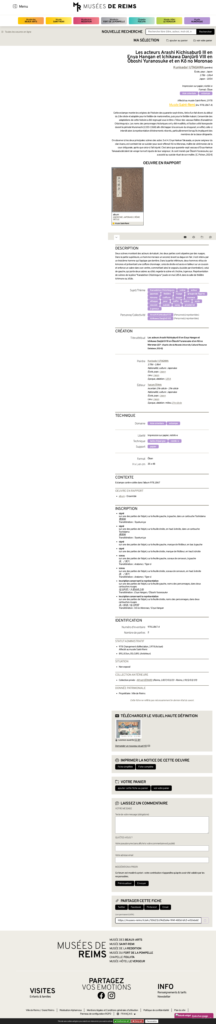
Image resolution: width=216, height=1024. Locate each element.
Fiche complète (145, 766)
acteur (194, 290)
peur (165, 301)
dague (179, 297)
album (116, 215)
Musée (58, 20)
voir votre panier (202, 40)
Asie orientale (189, 93)
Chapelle (142, 20)
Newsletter (164, 997)
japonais (154, 293)
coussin (153, 305)
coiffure (166, 297)
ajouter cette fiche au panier (133, 788)
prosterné (190, 305)
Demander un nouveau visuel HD (131, 746)
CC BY (137, 740)
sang (177, 305)
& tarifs (172, 992)
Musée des (31, 20)
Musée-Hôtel (169, 20)
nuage (179, 293)
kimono (153, 297)
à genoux (154, 308)
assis (197, 301)
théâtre (167, 293)
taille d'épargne (157, 441)
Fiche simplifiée (125, 766)
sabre (186, 301)
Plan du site (179, 1010)
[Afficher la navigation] (15, 7)
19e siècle (177, 402)
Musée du (114, 20)
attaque (154, 301)
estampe (205, 93)
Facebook (136, 907)
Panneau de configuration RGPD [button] (95, 1013)
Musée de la (86, 20)
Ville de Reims (33, 1010)
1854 (168, 379)
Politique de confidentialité (156, 1010)
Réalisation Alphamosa (70, 1010)
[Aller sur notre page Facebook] (101, 995)
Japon (163, 371)
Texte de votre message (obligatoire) (132, 814)
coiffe (175, 301)
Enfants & (40, 997)
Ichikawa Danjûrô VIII (160, 318)
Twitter (121, 907)
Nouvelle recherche (122, 31)
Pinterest (152, 907)
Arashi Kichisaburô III (160, 314)
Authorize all (122, 1021)
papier (153, 446)
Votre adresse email (124, 855)
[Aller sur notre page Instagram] (111, 995)
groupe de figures (196, 293)
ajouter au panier (177, 40)
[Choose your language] (126, 1014)
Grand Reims (48, 1010)
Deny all (138, 1021)
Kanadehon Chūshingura (162, 290)
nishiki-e (175, 441)
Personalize (152, 1021)
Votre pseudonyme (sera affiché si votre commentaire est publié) (145, 843)
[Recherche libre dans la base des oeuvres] (171, 32)
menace (191, 297)
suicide (166, 305)
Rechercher (205, 31)
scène (182, 290)
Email (165, 907)
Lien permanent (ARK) (124, 914)
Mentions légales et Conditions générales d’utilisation (112, 1010)
